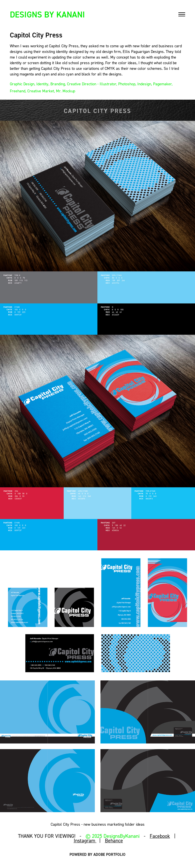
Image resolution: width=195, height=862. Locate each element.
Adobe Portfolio (109, 854)
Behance (114, 840)
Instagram (85, 840)
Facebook (160, 836)
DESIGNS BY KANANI (47, 14)
